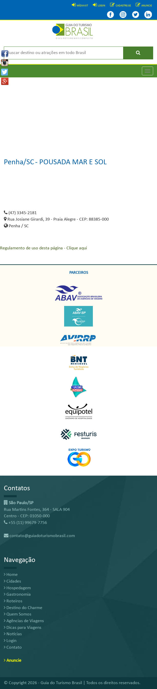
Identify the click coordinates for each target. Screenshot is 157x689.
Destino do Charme (23, 607)
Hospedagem (17, 588)
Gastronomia (17, 594)
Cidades (12, 581)
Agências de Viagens (24, 621)
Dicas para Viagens (22, 627)
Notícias (13, 634)
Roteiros (13, 601)
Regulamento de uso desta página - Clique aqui (43, 248)
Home (11, 574)
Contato (13, 647)
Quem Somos (17, 614)
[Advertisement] (78, 113)
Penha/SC (19, 162)
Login (10, 640)
